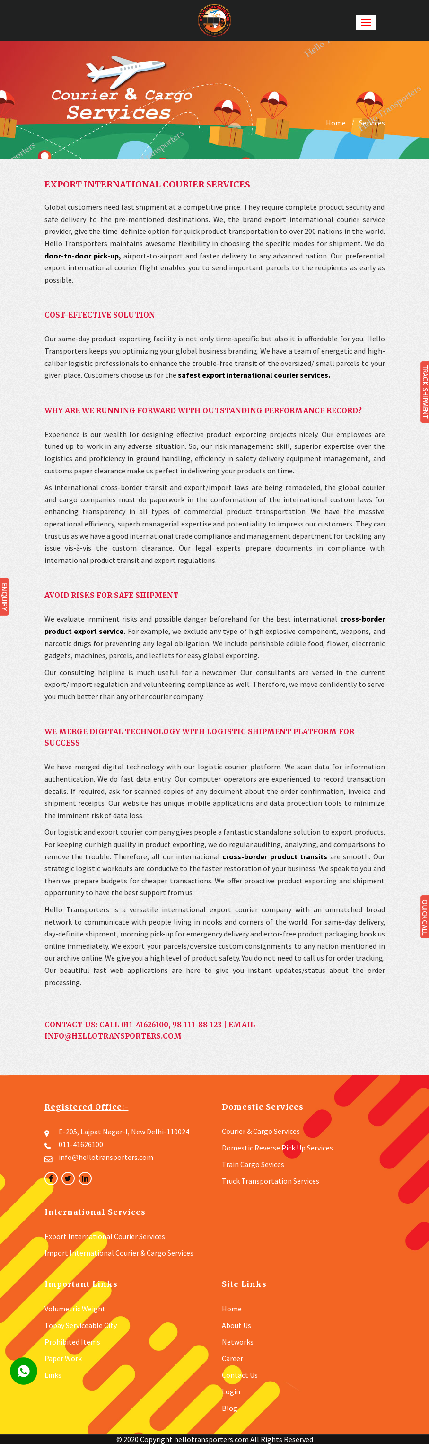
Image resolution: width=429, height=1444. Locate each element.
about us (236, 1325)
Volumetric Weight (74, 1308)
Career (232, 1358)
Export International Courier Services (104, 1236)
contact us (240, 1375)
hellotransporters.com (211, 1439)
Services (372, 122)
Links (52, 1375)
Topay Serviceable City (80, 1325)
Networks (238, 1341)
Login (231, 1391)
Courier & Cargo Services (261, 1131)
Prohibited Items (72, 1341)
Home (336, 122)
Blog (229, 1408)
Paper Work (63, 1358)
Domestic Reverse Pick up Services (277, 1147)
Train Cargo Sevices (253, 1164)
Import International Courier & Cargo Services (118, 1252)
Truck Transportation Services (270, 1181)
